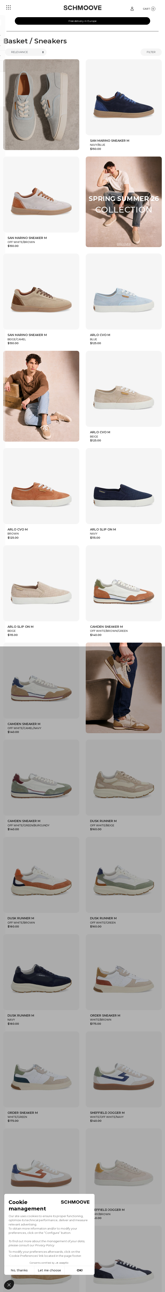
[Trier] (26, 52)
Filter (151, 52)
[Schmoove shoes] (82, 7)
